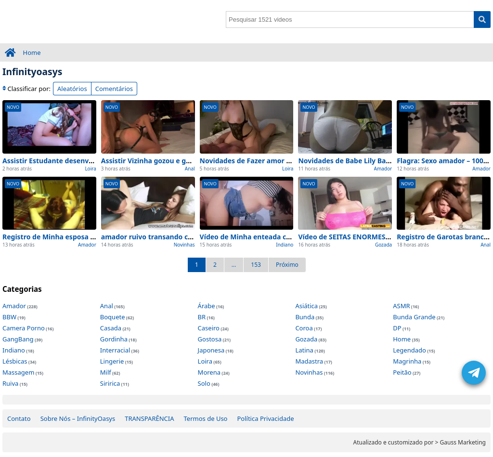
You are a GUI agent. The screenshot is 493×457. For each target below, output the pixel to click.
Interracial (115, 350)
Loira (90, 168)
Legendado (409, 350)
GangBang (18, 339)
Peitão (402, 372)
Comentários (114, 88)
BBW (9, 317)
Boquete (112, 317)
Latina (304, 350)
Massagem (18, 372)
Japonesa (211, 350)
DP (397, 328)
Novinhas (184, 244)
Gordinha (114, 339)
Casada (110, 328)
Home (32, 52)
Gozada (383, 244)
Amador (383, 168)
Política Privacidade (265, 418)
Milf (105, 372)
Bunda (304, 317)
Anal (190, 168)
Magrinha (407, 361)
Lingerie (112, 361)
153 (256, 265)
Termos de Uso (206, 418)
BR (202, 317)
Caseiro (209, 328)
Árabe (206, 305)
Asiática (306, 305)
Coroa (303, 328)
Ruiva (10, 383)
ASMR (401, 305)
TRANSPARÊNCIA (149, 418)
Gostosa (210, 339)
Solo (204, 383)
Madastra (309, 361)
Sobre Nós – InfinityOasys (78, 418)
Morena (209, 372)
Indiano (284, 244)
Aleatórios (72, 88)
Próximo (287, 265)
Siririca (110, 383)
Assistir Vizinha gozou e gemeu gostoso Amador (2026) (192, 160)
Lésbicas (14, 361)
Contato (19, 418)
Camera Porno (23, 328)
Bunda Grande (414, 317)
